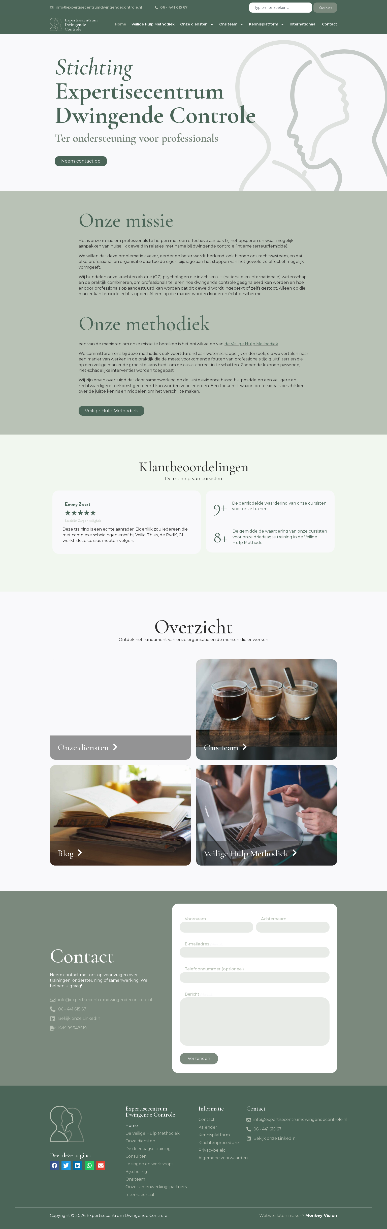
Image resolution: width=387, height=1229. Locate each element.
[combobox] (280, 8)
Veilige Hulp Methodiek (153, 24)
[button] (54, 1165)
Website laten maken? (281, 1215)
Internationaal (303, 24)
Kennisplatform (266, 24)
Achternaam (273, 919)
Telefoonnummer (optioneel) (214, 969)
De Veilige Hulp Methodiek (152, 1133)
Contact (329, 24)
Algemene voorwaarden (223, 1158)
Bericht (199, 994)
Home (120, 24)
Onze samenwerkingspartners (156, 1187)
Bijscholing (136, 1172)
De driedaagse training (148, 1149)
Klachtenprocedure (219, 1143)
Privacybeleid (212, 1150)
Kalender (208, 1127)
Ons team (231, 24)
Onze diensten (197, 24)
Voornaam (195, 919)
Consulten (136, 1156)
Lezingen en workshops (149, 1164)
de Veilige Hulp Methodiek (251, 344)
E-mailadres (204, 944)
